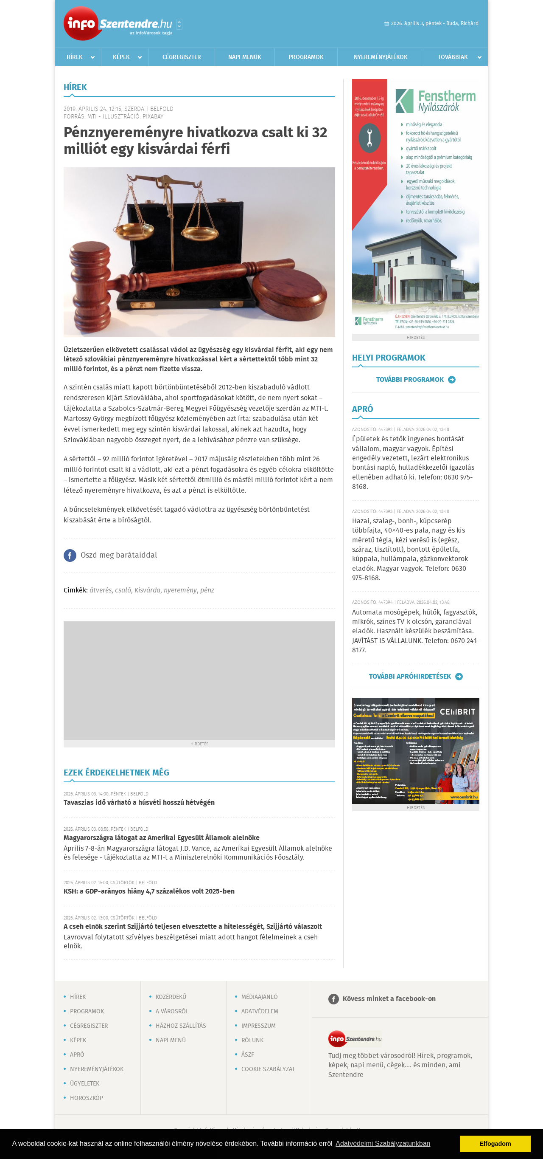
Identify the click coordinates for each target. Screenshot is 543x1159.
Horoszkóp (86, 1098)
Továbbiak (453, 57)
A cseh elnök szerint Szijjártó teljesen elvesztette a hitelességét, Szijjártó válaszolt (193, 927)
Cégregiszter (181, 57)
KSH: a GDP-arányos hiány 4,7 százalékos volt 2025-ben (149, 891)
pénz (207, 590)
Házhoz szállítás (181, 1026)
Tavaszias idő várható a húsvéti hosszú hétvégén (139, 803)
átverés (101, 590)
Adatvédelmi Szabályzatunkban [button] (383, 1143)
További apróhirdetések (410, 676)
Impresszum (258, 1026)
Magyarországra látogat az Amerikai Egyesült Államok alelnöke (162, 838)
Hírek (75, 57)
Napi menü (171, 1040)
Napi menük (244, 57)
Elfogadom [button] (495, 1143)
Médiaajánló (259, 997)
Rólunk (252, 1040)
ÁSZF (247, 1055)
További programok (410, 380)
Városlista (179, 24)
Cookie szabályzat (268, 1069)
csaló (123, 590)
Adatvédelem (259, 1011)
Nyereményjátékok (381, 57)
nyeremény (180, 590)
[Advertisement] (199, 680)
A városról (172, 1011)
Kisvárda (147, 590)
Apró (77, 1055)
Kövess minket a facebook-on (389, 999)
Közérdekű (171, 997)
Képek (121, 57)
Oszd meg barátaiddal (119, 555)
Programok (306, 57)
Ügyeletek (84, 1084)
